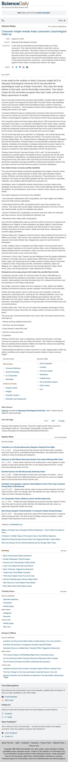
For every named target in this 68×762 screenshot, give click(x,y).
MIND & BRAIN (6, 609)
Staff (17, 743)
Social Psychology (12, 372)
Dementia (6, 616)
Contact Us (9, 736)
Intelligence (7, 613)
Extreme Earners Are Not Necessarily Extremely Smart (23, 472)
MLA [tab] (46, 421)
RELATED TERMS (42, 359)
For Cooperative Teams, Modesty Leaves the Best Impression (26, 499)
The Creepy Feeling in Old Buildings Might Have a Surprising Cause (28, 655)
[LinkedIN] (23, 67)
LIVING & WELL (6, 620)
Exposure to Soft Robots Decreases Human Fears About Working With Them (32, 459)
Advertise (34, 743)
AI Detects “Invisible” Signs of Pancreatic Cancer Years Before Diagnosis (29, 536)
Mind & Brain (8, 364)
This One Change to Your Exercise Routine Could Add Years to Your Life (30, 672)
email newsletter (43, 13)
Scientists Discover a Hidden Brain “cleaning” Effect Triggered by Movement (31, 648)
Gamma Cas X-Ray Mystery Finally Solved (19, 562)
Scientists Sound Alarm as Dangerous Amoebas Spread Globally (27, 645)
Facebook (8, 714)
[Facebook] (13, 67)
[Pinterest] (20, 67)
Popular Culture (11, 388)
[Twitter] (16, 67)
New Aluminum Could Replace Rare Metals (19, 583)
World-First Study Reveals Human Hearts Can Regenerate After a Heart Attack (31, 539)
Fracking (43, 367)
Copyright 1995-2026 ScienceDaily (17, 749)
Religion (9, 391)
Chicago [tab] (61, 421)
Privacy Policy (46, 743)
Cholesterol (7, 603)
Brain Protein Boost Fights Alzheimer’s (17, 556)
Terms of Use (34, 746)
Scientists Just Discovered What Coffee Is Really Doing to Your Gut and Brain (32, 641)
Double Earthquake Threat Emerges (16, 559)
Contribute (25, 743)
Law (41, 389)
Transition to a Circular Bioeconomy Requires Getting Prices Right (28, 447)
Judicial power (45, 378)
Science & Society (10, 384)
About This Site (7, 743)
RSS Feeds (9, 700)
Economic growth (46, 371)
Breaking (5, 550)
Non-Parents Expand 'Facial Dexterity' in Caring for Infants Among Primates (32, 511)
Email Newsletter (11, 697)
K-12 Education (11, 376)
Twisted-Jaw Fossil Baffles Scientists (16, 572)
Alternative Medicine (10, 599)
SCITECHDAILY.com (16, 524)
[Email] (27, 67)
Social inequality (46, 363)
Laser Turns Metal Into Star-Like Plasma (18, 566)
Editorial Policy (58, 743)
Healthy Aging (8, 606)
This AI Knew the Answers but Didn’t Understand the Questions (26, 662)
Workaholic (44, 374)
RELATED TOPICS (8, 359)
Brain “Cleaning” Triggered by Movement (18, 569)
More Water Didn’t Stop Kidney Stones (17, 586)
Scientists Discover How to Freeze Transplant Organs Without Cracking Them (32, 668)
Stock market (45, 385)
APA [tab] (53, 421)
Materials (5, 411)
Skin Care (7, 627)
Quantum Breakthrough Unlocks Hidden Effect (20, 579)
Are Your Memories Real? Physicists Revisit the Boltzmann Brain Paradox (30, 658)
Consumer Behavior (13, 368)
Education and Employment (16, 399)
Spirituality (9, 379)
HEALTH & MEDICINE (8, 596)
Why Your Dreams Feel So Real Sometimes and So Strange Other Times (29, 543)
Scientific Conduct (12, 395)
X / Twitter (8, 717)
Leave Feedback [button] (11, 733)
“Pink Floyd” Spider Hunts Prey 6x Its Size (18, 576)
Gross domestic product (48, 382)
